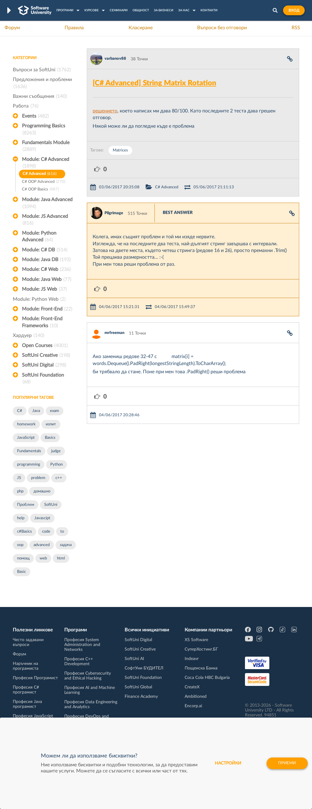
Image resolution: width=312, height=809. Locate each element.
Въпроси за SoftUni (42, 69)
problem (38, 478)
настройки (224, 763)
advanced (42, 545)
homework (26, 424)
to (62, 532)
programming (28, 465)
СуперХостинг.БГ (201, 649)
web (43, 558)
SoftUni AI (134, 659)
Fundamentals (29, 451)
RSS (296, 27)
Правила (74, 27)
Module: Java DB (46, 259)
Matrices (120, 150)
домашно (42, 491)
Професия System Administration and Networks (82, 645)
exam (54, 411)
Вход (294, 10)
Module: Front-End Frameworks (42, 322)
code (46, 532)
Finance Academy (141, 696)
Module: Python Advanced (39, 237)
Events (35, 116)
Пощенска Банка (201, 668)
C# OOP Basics (40, 190)
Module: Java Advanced (47, 203)
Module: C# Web (46, 269)
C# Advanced (39, 174)
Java (36, 411)
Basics (50, 438)
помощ (23, 558)
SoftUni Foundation (43, 379)
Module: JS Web (44, 289)
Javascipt (42, 518)
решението (105, 110)
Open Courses (45, 345)
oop (20, 545)
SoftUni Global (138, 687)
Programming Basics (43, 129)
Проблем (25, 505)
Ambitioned (196, 696)
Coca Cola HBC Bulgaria (207, 678)
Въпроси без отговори (222, 27)
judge (56, 451)
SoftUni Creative (46, 355)
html (61, 558)
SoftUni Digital (44, 365)
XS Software (196, 640)
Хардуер (28, 335)
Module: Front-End (47, 309)
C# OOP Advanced (43, 182)
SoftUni (50, 505)
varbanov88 (115, 59)
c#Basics (24, 532)
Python (56, 465)
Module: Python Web (39, 299)
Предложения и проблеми (42, 83)
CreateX (192, 687)
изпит (51, 424)
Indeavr (192, 659)
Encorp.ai (193, 706)
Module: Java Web (46, 279)
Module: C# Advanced (45, 163)
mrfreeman (114, 333)
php (20, 491)
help (20, 518)
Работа (25, 106)
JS (19, 478)
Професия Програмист (35, 678)
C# (19, 411)
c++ (58, 478)
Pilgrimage (114, 213)
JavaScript (26, 438)
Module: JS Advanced (45, 220)
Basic (21, 572)
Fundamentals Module (45, 146)
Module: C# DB (44, 250)
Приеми (285, 763)
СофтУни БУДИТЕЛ (144, 668)
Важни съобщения (40, 96)
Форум (12, 27)
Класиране (141, 27)
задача (66, 545)
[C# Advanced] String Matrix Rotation (154, 83)
